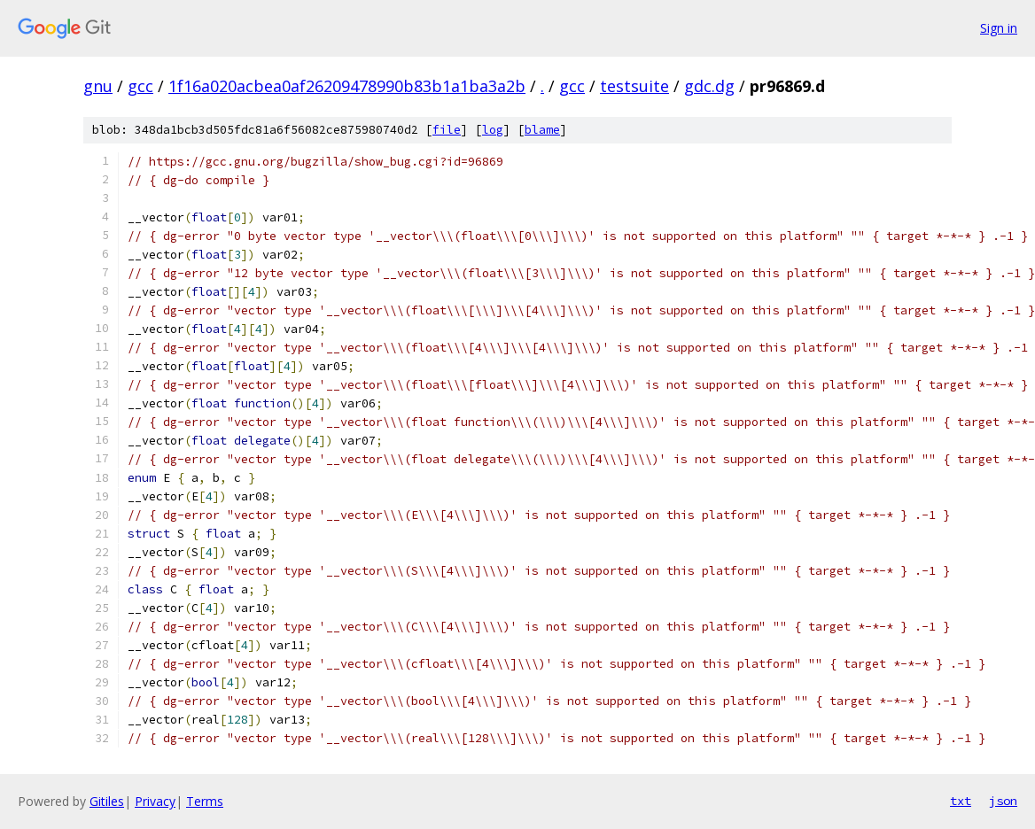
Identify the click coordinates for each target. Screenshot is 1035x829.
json (1003, 801)
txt (960, 801)
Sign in (998, 27)
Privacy (155, 801)
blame (542, 129)
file (446, 129)
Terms (204, 801)
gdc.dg (709, 86)
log (492, 129)
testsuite (634, 86)
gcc (140, 86)
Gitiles (106, 801)
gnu (98, 86)
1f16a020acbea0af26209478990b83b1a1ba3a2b (346, 86)
